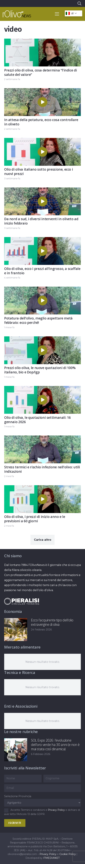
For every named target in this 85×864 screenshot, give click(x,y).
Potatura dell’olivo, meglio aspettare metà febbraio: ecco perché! (38, 320)
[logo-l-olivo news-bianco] (17, 13)
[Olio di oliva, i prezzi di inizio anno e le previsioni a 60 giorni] (42, 487)
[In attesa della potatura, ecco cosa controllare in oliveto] (42, 90)
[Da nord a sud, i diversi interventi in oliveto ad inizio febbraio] (42, 190)
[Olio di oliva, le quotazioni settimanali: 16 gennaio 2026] (42, 388)
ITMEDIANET (51, 857)
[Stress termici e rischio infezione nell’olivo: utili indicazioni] (42, 438)
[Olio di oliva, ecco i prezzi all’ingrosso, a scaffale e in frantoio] (42, 239)
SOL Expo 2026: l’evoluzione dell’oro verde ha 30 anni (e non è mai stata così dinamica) (55, 744)
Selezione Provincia (17, 796)
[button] (79, 3)
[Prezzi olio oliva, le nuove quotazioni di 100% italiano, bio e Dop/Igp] (42, 339)
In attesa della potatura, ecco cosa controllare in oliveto (41, 121)
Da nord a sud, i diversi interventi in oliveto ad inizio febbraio (41, 221)
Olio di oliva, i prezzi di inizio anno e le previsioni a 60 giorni (34, 518)
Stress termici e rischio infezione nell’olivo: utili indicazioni (42, 469)
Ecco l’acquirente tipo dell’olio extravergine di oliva (52, 622)
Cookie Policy (67, 854)
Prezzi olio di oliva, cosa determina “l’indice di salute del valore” (40, 72)
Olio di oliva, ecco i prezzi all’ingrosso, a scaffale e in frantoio (42, 270)
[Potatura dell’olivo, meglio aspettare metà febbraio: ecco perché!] (42, 289)
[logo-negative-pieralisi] (21, 601)
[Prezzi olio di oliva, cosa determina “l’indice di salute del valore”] (42, 41)
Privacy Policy (56, 809)
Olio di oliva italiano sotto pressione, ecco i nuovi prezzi (38, 171)
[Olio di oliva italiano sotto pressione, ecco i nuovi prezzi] (42, 140)
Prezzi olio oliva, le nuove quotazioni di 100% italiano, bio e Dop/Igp (39, 369)
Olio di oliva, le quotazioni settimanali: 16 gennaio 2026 (37, 419)
